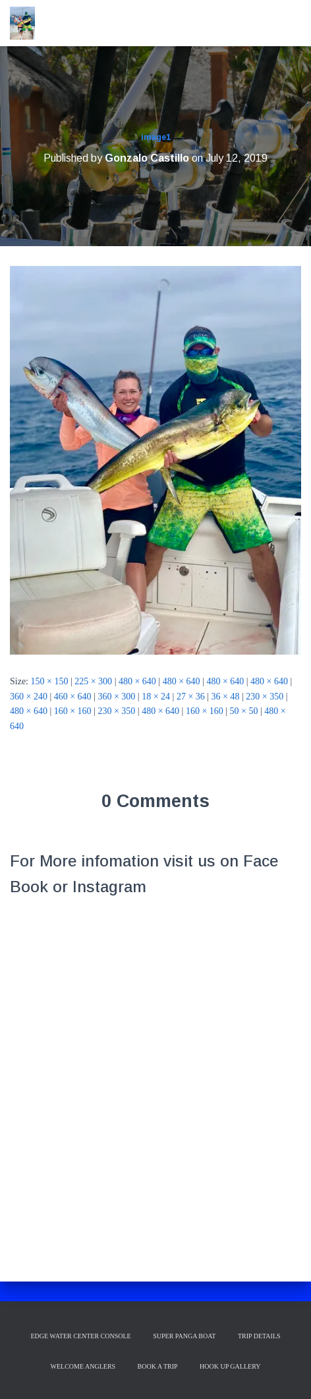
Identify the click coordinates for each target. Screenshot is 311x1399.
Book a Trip (158, 1366)
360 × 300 (116, 696)
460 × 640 (73, 696)
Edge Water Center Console (80, 1336)
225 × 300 (93, 681)
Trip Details (259, 1336)
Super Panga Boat (184, 1336)
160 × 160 (73, 711)
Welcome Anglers (83, 1366)
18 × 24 (156, 696)
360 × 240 (28, 696)
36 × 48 (226, 696)
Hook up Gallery (230, 1366)
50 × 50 (244, 711)
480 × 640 (137, 681)
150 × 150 (50, 681)
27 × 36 (191, 696)
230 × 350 (264, 696)
